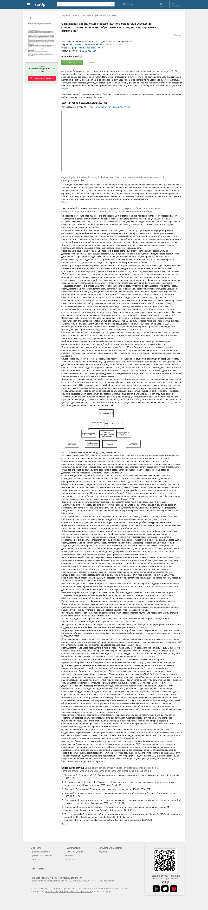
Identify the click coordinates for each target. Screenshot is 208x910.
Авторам (69, 855)
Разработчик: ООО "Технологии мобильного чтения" (56, 878)
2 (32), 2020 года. (88, 51)
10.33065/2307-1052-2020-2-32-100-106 (112, 107)
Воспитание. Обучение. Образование (98, 15)
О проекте (36, 848)
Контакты (35, 859)
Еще (63, 88)
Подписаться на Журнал (42, 78)
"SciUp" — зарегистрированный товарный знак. (68, 891)
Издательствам (72, 848)
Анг (179, 35)
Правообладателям (40, 852)
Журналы (103, 852)
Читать (72, 62)
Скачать (91, 62)
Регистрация (177, 6)
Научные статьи (69, 15)
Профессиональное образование (87, 48)
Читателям (70, 859)
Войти (174, 3)
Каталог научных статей (111, 848)
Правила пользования (41, 855)
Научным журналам (74, 852)
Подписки (128, 4)
